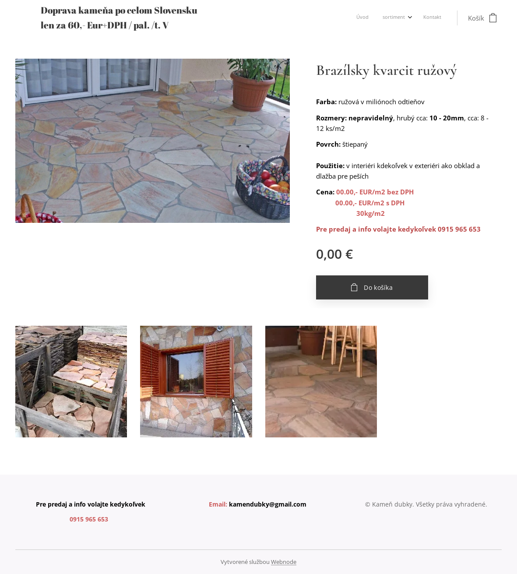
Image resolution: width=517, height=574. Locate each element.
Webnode (283, 562)
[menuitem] (411, 18)
